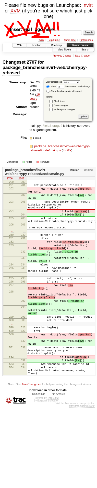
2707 (32, 62)
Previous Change (62, 55)
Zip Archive (58, 437)
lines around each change (73, 86)
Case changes (61, 105)
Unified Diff (38, 437)
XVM (15, 10)
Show (51, 86)
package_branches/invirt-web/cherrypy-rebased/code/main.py (60, 148)
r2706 (9, 178)
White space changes (64, 109)
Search (85, 49)
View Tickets (64, 49)
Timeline (36, 45)
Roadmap (56, 45)
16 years (35, 96)
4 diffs (67, 150)
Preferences (86, 40)
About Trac (69, 40)
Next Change (82, 55)
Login (41, 40)
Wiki (19, 45)
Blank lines (59, 101)
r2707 (20, 178)
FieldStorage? (52, 125)
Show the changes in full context (64, 91)
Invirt (87, 5)
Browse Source (80, 45)
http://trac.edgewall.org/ (82, 449)
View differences (54, 82)
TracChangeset (31, 427)
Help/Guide (54, 40)
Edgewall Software (47, 443)
